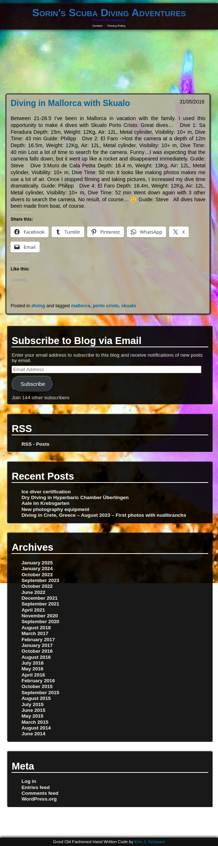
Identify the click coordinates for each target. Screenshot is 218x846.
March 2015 (35, 722)
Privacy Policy (116, 25)
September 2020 (40, 621)
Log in (29, 781)
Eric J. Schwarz (149, 842)
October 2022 (37, 586)
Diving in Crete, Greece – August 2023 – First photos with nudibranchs (104, 515)
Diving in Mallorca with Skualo (70, 103)
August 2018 (36, 627)
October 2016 (37, 651)
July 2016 (33, 663)
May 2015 (33, 716)
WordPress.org (39, 799)
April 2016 (33, 675)
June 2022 (33, 592)
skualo (128, 305)
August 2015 (36, 698)
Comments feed (40, 793)
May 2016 (33, 668)
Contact (97, 25)
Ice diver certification (46, 491)
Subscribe (33, 384)
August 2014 (36, 728)
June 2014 (33, 733)
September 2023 (40, 580)
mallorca (80, 305)
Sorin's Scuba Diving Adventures (109, 12)
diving (38, 305)
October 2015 (37, 686)
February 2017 (38, 639)
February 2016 (38, 680)
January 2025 (37, 562)
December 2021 (40, 598)
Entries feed (36, 787)
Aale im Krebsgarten (46, 503)
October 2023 (37, 574)
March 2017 (35, 633)
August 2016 (36, 657)
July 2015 (33, 704)
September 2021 (40, 604)
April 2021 (33, 610)
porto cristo (106, 305)
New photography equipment (55, 509)
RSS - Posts (35, 444)
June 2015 (33, 710)
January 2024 (37, 568)
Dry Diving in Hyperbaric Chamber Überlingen (75, 497)
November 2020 (40, 615)
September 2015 (40, 692)
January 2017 (37, 645)
